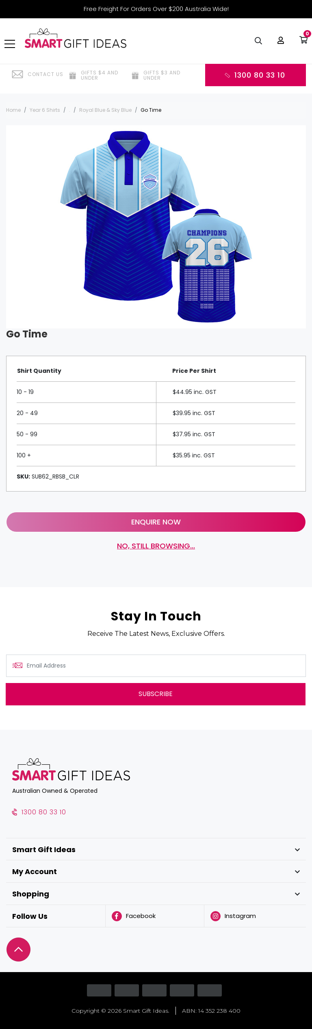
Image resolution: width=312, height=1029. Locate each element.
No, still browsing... (156, 546)
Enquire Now (156, 522)
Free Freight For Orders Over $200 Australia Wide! (156, 8)
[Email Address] (156, 666)
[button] (279, 44)
